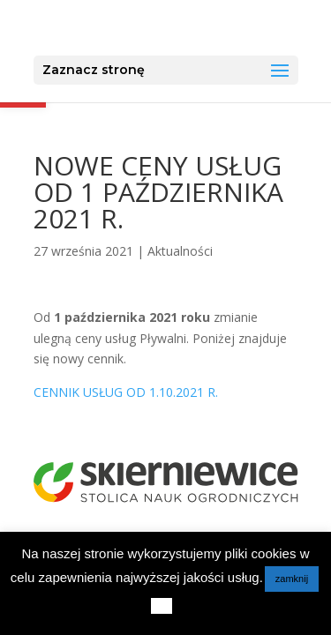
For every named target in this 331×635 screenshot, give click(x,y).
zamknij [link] (291, 578)
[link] (167, 27)
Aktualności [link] (180, 251)
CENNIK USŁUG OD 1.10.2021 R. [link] (126, 392)
